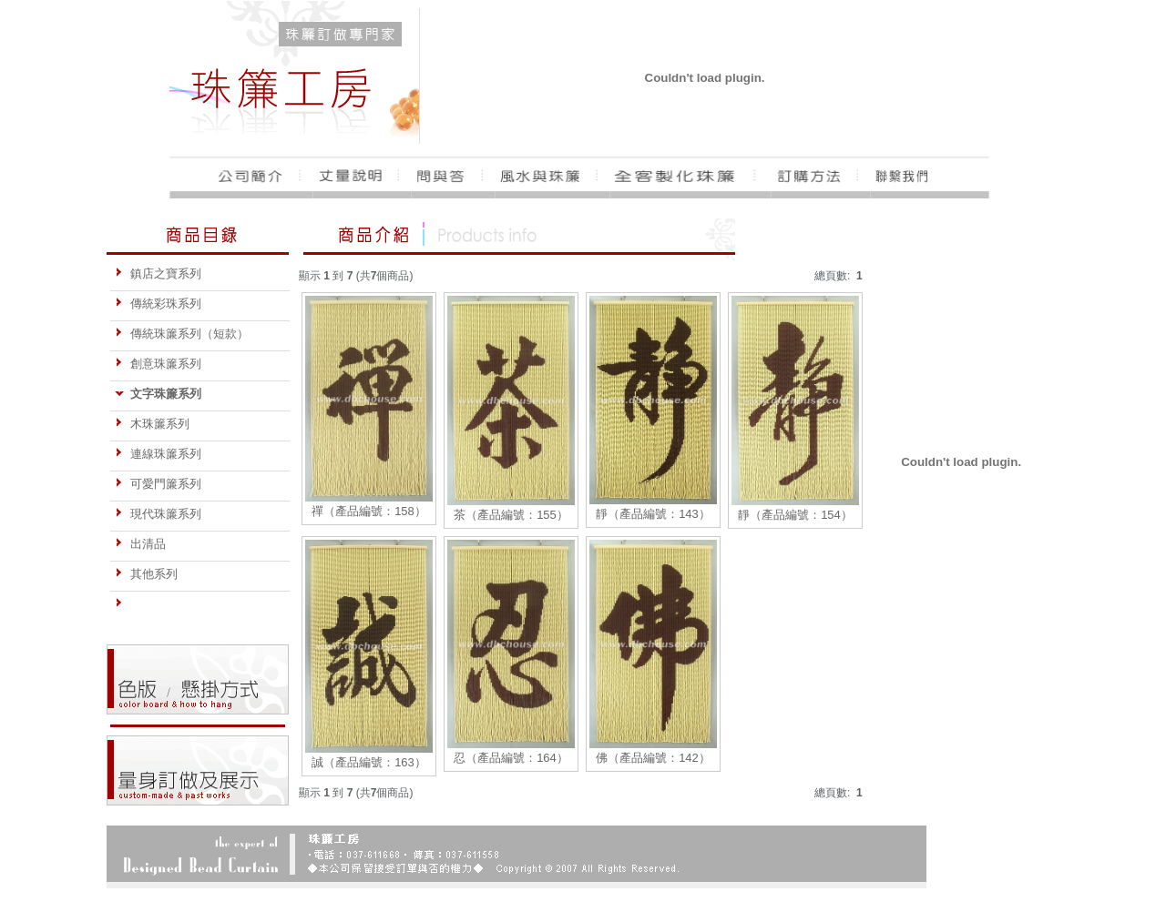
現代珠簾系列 (158, 514)
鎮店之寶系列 (158, 273)
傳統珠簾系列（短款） (182, 333)
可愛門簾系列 (158, 484)
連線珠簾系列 (158, 454)
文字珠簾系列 (158, 393)
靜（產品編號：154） (795, 515)
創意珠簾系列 (158, 363)
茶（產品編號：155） (511, 515)
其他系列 (146, 574)
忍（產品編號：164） (511, 758)
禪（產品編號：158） (369, 511)
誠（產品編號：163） (369, 762)
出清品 (140, 544)
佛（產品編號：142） (653, 758)
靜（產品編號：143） (653, 514)
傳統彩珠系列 (158, 303)
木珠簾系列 (152, 424)
